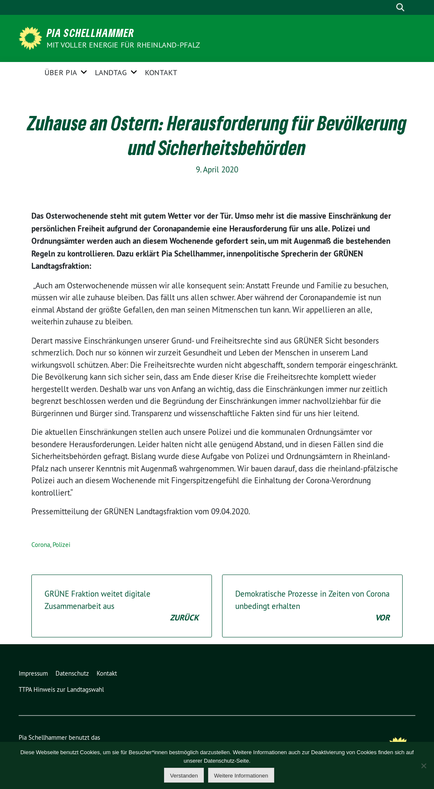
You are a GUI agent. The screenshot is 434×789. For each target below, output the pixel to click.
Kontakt (161, 72)
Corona (40, 545)
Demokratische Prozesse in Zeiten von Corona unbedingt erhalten (312, 606)
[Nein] (423, 765)
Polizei (61, 545)
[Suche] (388, 7)
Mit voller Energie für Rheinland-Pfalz (124, 45)
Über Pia (61, 72)
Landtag (111, 72)
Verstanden (184, 775)
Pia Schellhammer (90, 32)
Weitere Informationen (241, 775)
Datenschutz (72, 673)
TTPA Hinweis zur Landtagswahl (61, 689)
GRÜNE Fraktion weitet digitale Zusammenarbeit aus (122, 606)
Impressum (33, 673)
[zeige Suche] (400, 7)
